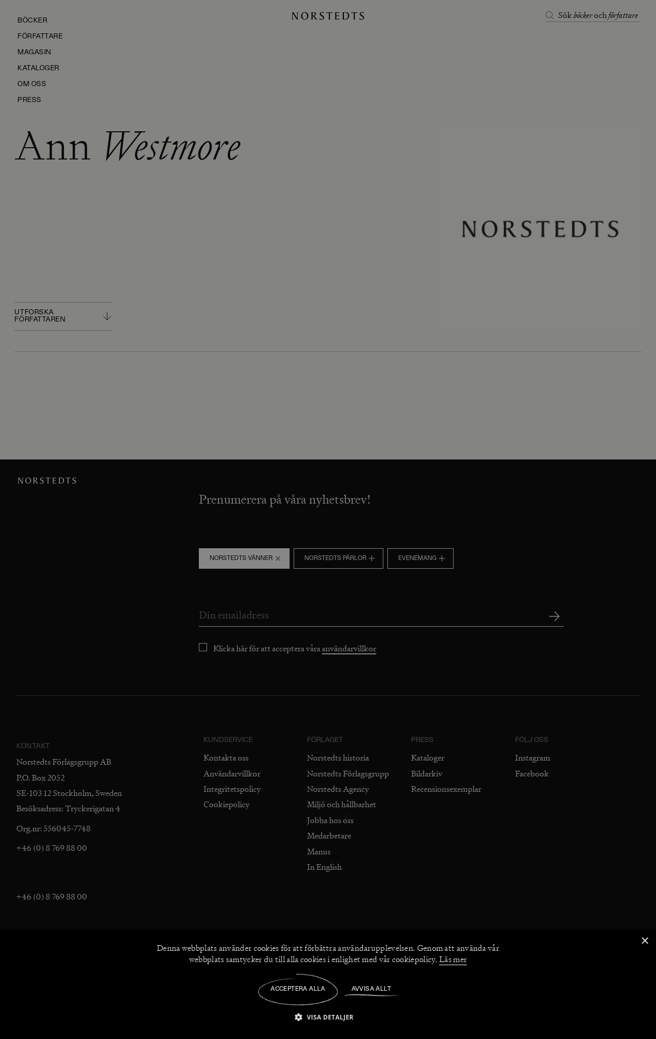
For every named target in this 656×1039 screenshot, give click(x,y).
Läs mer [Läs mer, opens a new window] (453, 959)
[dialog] (328, 519)
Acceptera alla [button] (298, 989)
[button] (328, 1017)
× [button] (644, 941)
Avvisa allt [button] (371, 989)
